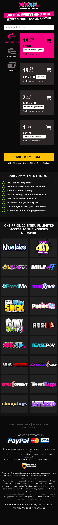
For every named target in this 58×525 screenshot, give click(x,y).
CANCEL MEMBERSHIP (20, 424)
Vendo (49, 475)
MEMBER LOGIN (40, 424)
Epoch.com (34, 478)
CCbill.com (23, 478)
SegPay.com (17, 475)
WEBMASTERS (29, 427)
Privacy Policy (35, 499)
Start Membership (29, 157)
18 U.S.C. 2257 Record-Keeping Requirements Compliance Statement (29, 494)
